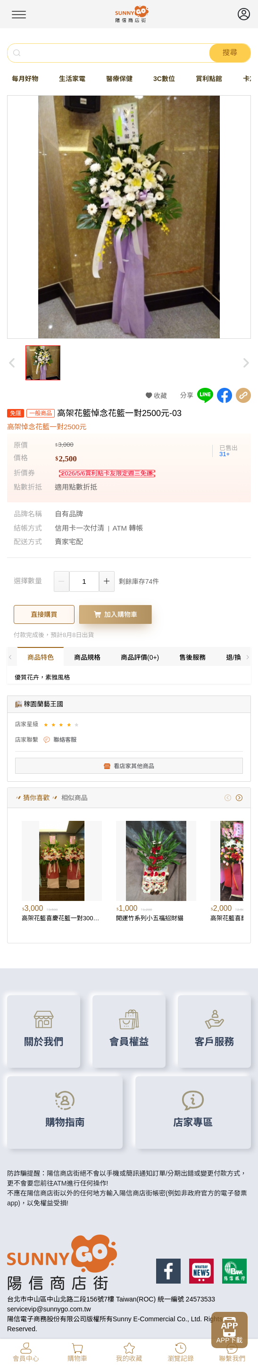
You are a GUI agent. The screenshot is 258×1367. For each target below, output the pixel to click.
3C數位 (164, 78)
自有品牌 (69, 514)
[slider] (62, 725)
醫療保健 (119, 78)
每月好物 (25, 78)
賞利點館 (209, 78)
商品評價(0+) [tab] (140, 657)
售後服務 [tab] (192, 657)
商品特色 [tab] (40, 657)
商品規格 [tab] (87, 657)
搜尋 (229, 53)
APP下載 (229, 1340)
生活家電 (72, 78)
